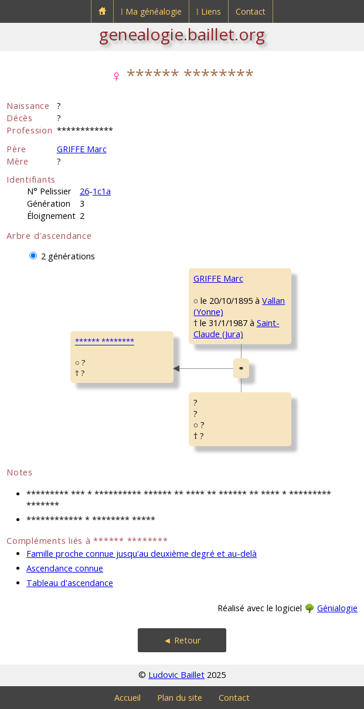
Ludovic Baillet (176, 674)
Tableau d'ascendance (69, 582)
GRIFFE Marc (82, 149)
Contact (251, 11)
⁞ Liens (208, 11)
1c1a (102, 191)
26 (84, 191)
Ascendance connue (64, 568)
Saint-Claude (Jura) (236, 328)
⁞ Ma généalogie (151, 11)
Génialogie (337, 608)
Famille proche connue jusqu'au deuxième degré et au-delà (141, 553)
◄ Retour (181, 640)
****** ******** (104, 341)
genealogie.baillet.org (182, 34)
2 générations (68, 256)
